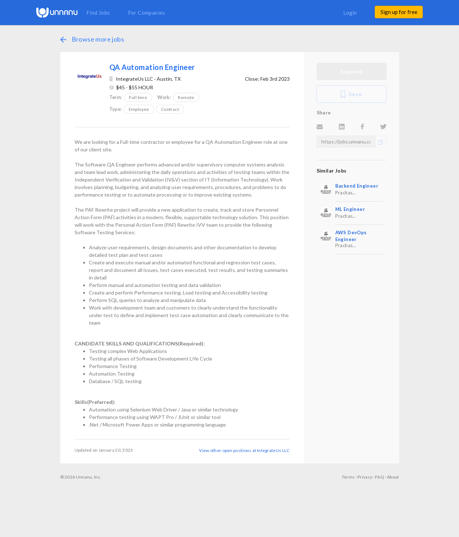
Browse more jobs (92, 39)
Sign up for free (398, 12)
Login (350, 12)
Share (324, 112)
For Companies (146, 12)
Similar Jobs (332, 171)
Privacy (365, 477)
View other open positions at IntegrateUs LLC (244, 450)
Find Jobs (98, 12)
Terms (348, 477)
